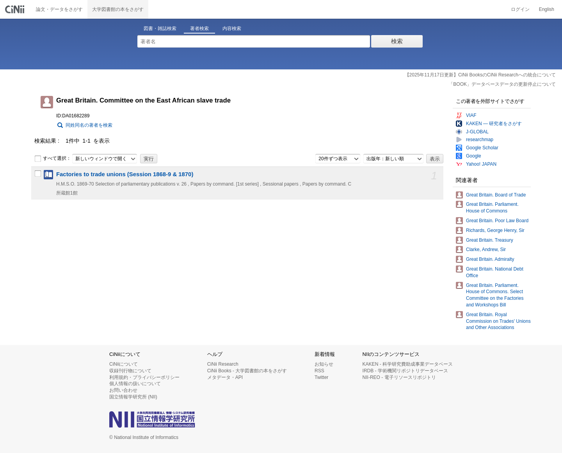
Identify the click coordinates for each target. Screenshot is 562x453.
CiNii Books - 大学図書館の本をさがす (247, 370)
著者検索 (199, 28)
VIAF (471, 115)
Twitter (321, 377)
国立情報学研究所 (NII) (133, 397)
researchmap (479, 139)
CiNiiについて (123, 364)
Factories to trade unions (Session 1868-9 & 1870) (124, 174)
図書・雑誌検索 (160, 28)
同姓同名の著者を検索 (89, 125)
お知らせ (324, 364)
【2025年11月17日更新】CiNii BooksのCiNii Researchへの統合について (480, 75)
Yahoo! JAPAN (481, 164)
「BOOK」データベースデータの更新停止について (502, 84)
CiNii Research (222, 364)
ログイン (520, 9)
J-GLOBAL (477, 131)
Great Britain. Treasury (489, 240)
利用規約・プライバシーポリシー (144, 377)
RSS (319, 370)
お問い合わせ (123, 390)
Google (473, 156)
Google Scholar (482, 147)
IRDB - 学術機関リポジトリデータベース (405, 370)
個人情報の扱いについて (135, 383)
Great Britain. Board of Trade (496, 195)
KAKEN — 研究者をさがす (494, 123)
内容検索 (231, 28)
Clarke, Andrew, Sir (486, 249)
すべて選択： (52, 158)
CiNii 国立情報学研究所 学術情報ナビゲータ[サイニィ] (15, 9)
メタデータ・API (225, 377)
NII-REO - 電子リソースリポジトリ (399, 377)
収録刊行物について (130, 370)
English (546, 9)
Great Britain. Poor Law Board (497, 220)
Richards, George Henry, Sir (495, 230)
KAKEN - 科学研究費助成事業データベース (408, 364)
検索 (397, 41)
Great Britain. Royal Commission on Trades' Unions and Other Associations (498, 321)
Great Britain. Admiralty (490, 259)
